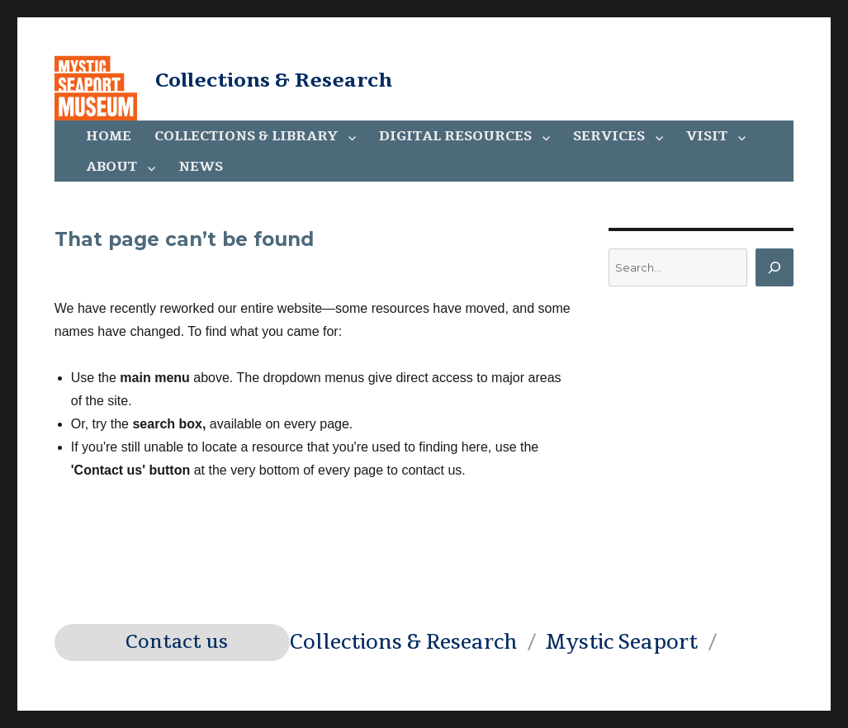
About (111, 167)
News (200, 167)
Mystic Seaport (621, 642)
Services (609, 136)
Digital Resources (455, 136)
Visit (706, 136)
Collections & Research (273, 80)
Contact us (177, 642)
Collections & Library (246, 136)
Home (108, 136)
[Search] (775, 267)
